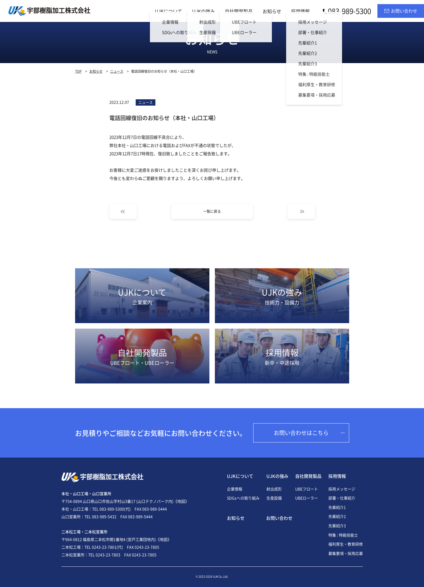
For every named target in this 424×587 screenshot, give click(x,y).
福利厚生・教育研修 (345, 544)
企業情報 (234, 489)
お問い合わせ (279, 518)
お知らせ (272, 11)
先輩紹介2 (337, 516)
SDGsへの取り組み (243, 498)
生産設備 (274, 498)
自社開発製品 (239, 11)
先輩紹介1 (337, 507)
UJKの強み (203, 11)
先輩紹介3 (337, 525)
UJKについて (168, 11)
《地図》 (181, 501)
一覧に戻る (212, 211)
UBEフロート (306, 489)
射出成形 (274, 489)
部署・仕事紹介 (341, 498)
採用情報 (300, 11)
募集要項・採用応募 (345, 553)
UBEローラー (306, 498)
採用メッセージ (341, 489)
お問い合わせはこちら (301, 433)
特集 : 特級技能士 (343, 535)
